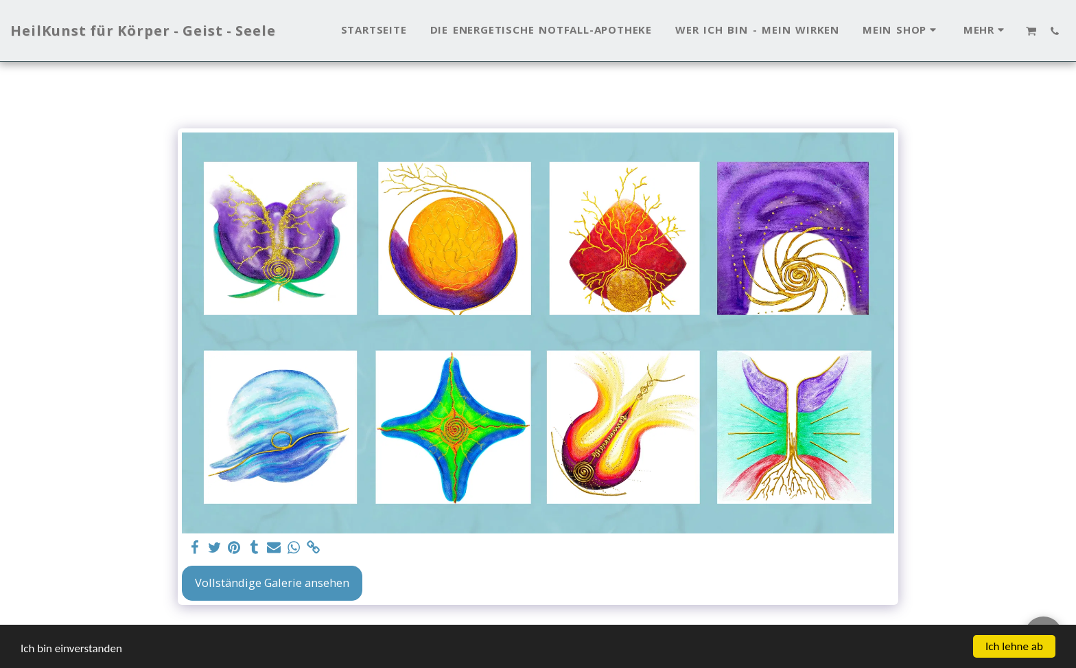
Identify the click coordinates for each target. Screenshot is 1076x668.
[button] (1031, 31)
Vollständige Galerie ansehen (272, 582)
